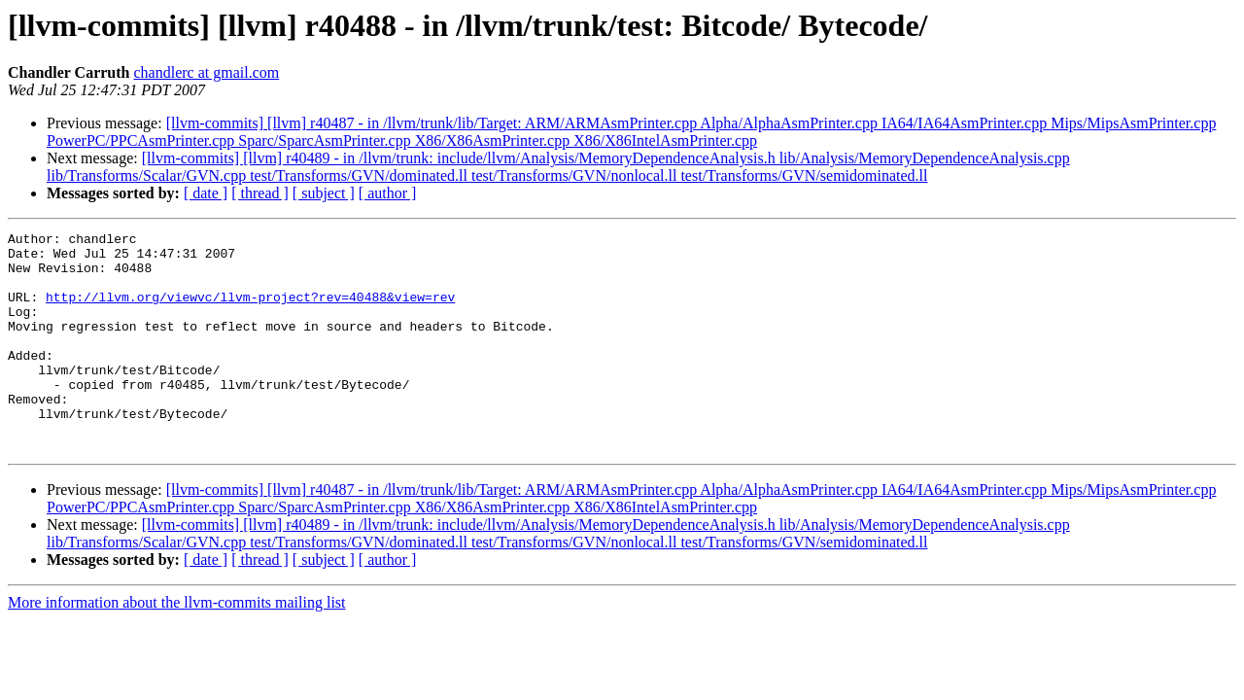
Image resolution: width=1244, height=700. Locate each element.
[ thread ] (260, 193)
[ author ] (388, 193)
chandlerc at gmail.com (207, 72)
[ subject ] (324, 193)
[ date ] (205, 193)
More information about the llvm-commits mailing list (177, 646)
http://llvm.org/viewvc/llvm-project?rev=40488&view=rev (250, 311)
